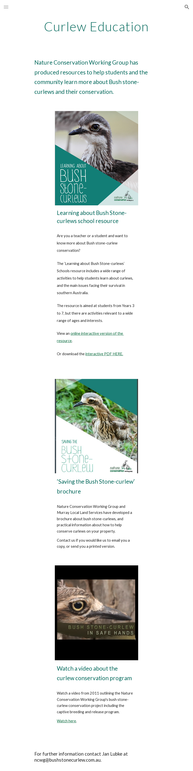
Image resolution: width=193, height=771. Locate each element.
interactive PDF (99, 354)
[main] (96, 26)
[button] (6, 7)
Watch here (66, 721)
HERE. (118, 354)
